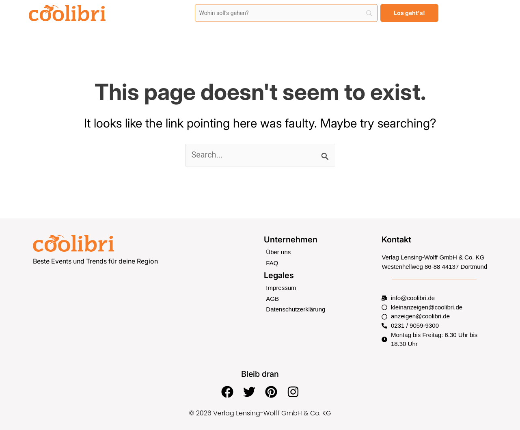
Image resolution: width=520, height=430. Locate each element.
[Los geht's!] (409, 13)
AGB (272, 298)
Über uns (278, 251)
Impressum (281, 287)
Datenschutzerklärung (295, 309)
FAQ (272, 262)
